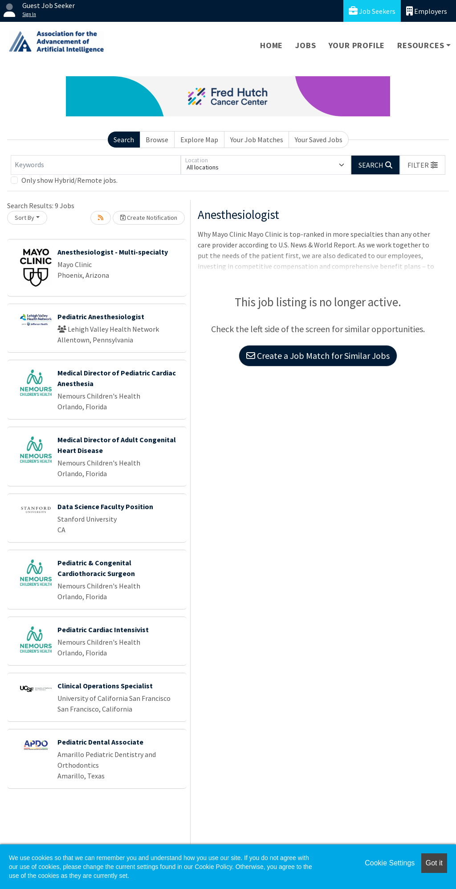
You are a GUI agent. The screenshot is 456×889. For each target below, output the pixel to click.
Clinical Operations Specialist (105, 685)
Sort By (24, 218)
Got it (434, 863)
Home (271, 45)
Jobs (305, 45)
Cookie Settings (390, 863)
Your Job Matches (256, 139)
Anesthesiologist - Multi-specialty (112, 251)
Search (124, 139)
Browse (157, 139)
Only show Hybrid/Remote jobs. (69, 180)
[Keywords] (96, 165)
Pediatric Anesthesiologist (100, 316)
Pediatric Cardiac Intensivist (103, 629)
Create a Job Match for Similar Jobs (318, 355)
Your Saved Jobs (318, 139)
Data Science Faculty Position (105, 506)
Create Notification (148, 218)
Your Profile (357, 45)
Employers (426, 10)
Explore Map (199, 139)
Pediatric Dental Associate (100, 741)
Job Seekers (372, 10)
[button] (422, 165)
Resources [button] (420, 45)
